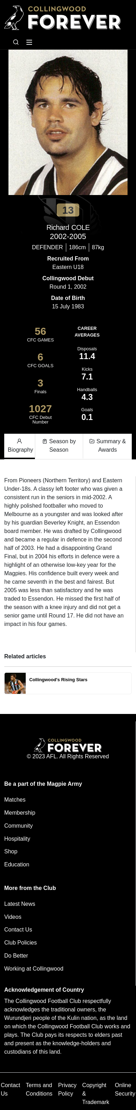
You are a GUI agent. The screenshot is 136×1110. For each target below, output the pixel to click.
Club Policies (20, 943)
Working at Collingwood (33, 969)
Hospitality (17, 839)
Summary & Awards (107, 445)
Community (18, 826)
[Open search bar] (15, 42)
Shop (10, 851)
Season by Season (59, 445)
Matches (14, 800)
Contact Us (18, 930)
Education (16, 864)
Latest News (19, 904)
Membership (19, 813)
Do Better (16, 956)
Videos (12, 917)
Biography (20, 445)
